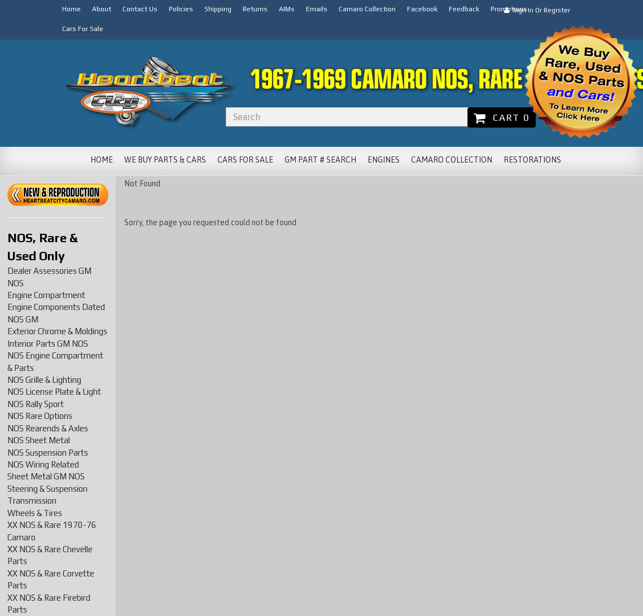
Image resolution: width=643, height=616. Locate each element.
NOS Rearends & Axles (47, 428)
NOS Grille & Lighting (44, 380)
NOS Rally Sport (35, 404)
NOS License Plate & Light (54, 391)
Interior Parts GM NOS (47, 343)
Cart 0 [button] (502, 117)
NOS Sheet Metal (38, 440)
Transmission (31, 500)
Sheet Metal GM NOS (46, 476)
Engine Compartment (46, 295)
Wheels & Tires (34, 513)
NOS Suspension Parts (47, 452)
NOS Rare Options (39, 416)
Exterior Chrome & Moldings (57, 331)
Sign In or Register (537, 10)
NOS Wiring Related (43, 464)
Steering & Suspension (47, 488)
